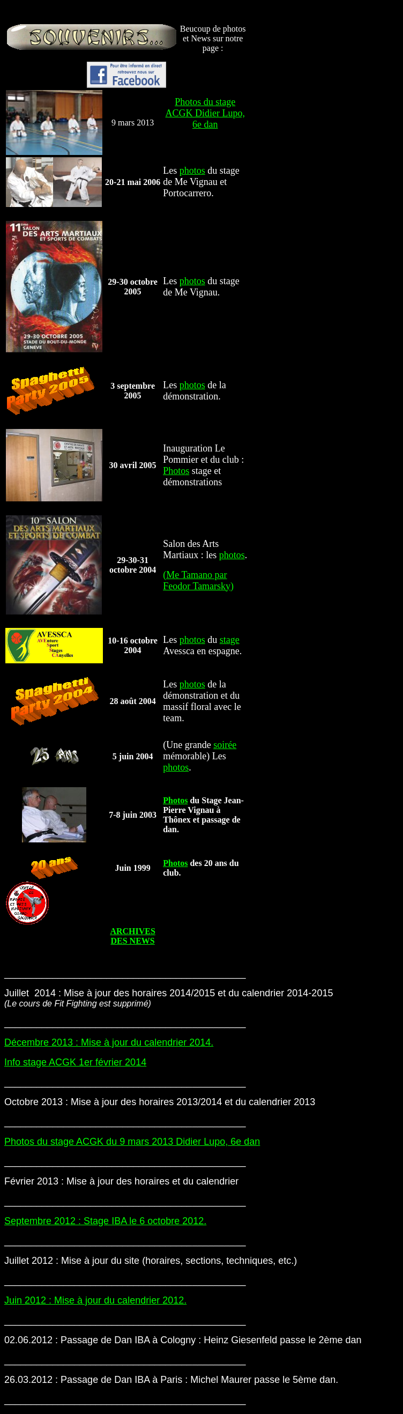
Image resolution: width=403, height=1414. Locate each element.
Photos (176, 470)
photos (192, 170)
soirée (224, 744)
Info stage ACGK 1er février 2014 (75, 1062)
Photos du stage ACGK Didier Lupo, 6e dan (205, 113)
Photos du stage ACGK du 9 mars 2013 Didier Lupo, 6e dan (132, 1141)
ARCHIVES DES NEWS (132, 936)
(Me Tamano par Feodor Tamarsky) (198, 580)
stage (230, 639)
